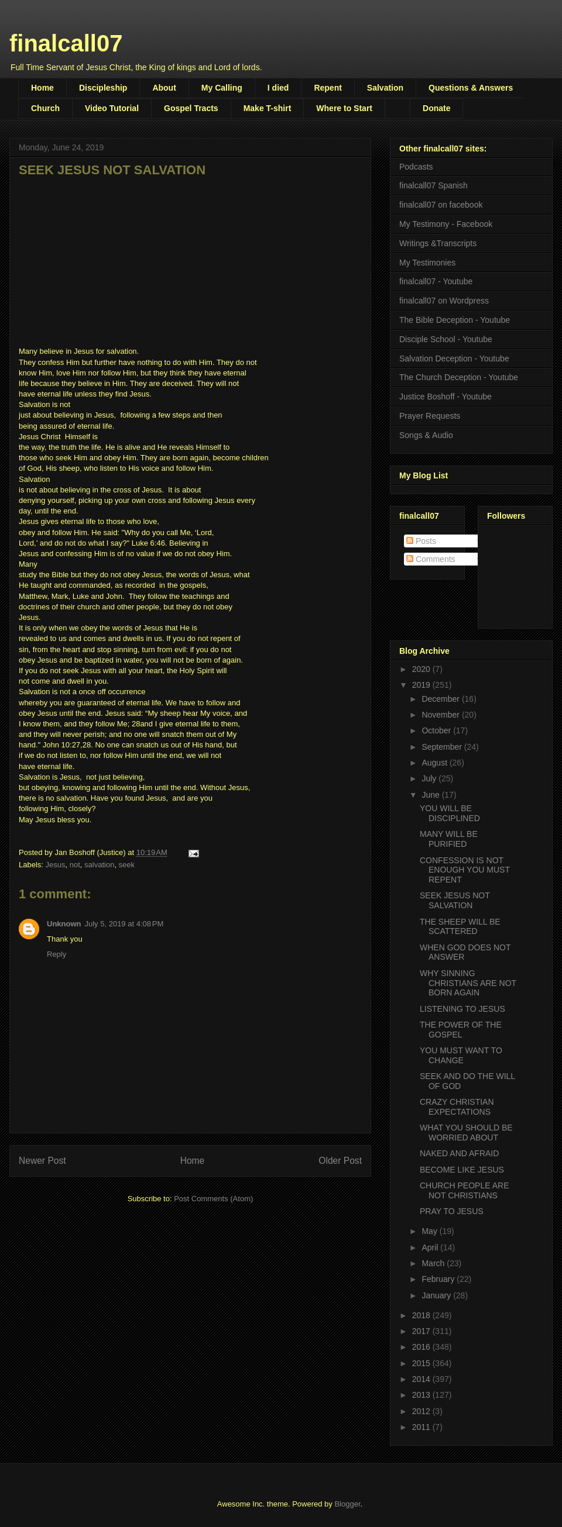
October (437, 730)
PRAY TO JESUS (452, 1211)
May (430, 1231)
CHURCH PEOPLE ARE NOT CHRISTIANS (464, 1190)
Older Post (340, 1161)
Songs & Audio (426, 435)
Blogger (347, 1504)
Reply (56, 954)
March (434, 1263)
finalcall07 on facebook (440, 204)
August (435, 762)
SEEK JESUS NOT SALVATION (455, 900)
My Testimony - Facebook (445, 224)
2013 (422, 1395)
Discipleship (103, 87)
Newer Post (42, 1161)
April (431, 1247)
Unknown (64, 923)
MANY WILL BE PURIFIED (449, 839)
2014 (422, 1379)
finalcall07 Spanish (433, 185)
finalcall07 (65, 43)
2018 (422, 1315)
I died (278, 87)
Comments (430, 559)
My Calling (221, 87)
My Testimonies (427, 262)
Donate (436, 108)
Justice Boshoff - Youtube (445, 396)
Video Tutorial (112, 108)
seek (127, 864)
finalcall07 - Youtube (435, 281)
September (443, 747)
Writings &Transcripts (438, 243)
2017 (422, 1331)
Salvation (385, 87)
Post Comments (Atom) (213, 1198)
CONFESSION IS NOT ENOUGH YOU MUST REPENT (465, 870)
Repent (327, 87)
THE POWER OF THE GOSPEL (461, 1029)
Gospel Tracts (191, 108)
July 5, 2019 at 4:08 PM (124, 923)
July (430, 778)
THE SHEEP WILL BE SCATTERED (460, 926)
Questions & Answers (471, 87)
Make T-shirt (268, 108)
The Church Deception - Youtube (458, 377)
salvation (99, 864)
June (431, 794)
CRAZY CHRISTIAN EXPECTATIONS (457, 1106)
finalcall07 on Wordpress (444, 300)
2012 (422, 1411)
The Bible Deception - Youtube (454, 320)
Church (45, 108)
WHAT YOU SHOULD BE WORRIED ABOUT (466, 1132)
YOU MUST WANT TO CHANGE (461, 1055)
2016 (422, 1347)
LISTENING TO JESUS (462, 1009)
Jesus (56, 864)
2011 (422, 1427)
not (75, 864)
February (439, 1279)
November (441, 714)
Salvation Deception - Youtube (454, 358)
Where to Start (344, 108)
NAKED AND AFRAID (459, 1153)
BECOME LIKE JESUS (462, 1169)
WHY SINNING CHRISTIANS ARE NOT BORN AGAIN (468, 983)
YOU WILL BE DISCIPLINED (450, 813)
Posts (421, 541)
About (164, 87)
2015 (422, 1363)
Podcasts (416, 166)
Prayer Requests (429, 415)
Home (42, 87)
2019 (422, 685)
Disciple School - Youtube (445, 339)
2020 (422, 669)
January (437, 1295)
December (441, 699)
